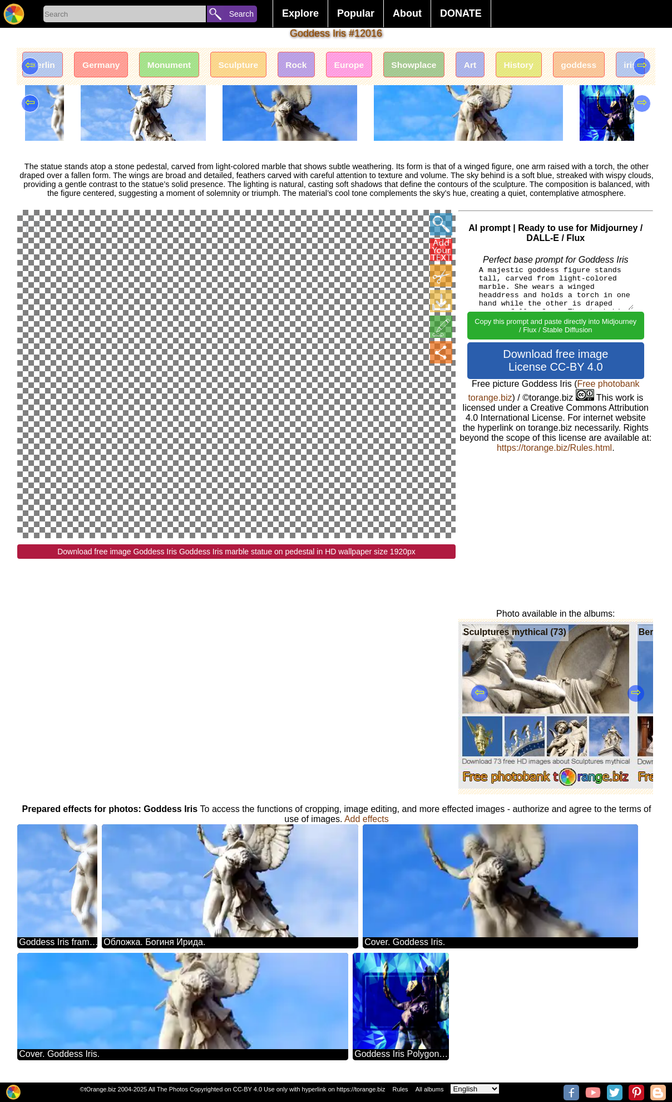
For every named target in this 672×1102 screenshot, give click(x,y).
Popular (355, 13)
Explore (300, 13)
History (540, 65)
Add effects (366, 819)
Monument (175, 65)
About (407, 13)
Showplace (430, 65)
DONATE (461, 13)
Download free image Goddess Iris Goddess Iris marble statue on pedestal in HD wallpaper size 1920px (236, 552)
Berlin (43, 65)
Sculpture (247, 65)
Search (241, 13)
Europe (363, 65)
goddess (602, 65)
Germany (105, 65)
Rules (400, 1089)
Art (488, 65)
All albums (430, 1089)
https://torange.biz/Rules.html (554, 447)
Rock (308, 65)
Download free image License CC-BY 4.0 (555, 360)
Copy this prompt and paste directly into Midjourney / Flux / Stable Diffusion (555, 325)
